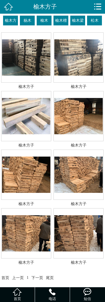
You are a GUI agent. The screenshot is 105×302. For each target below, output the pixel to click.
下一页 (37, 277)
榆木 (44, 20)
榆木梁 (78, 20)
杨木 (27, 20)
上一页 (18, 277)
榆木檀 (61, 20)
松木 (95, 20)
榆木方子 (11, 21)
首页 (5, 277)
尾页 (50, 277)
